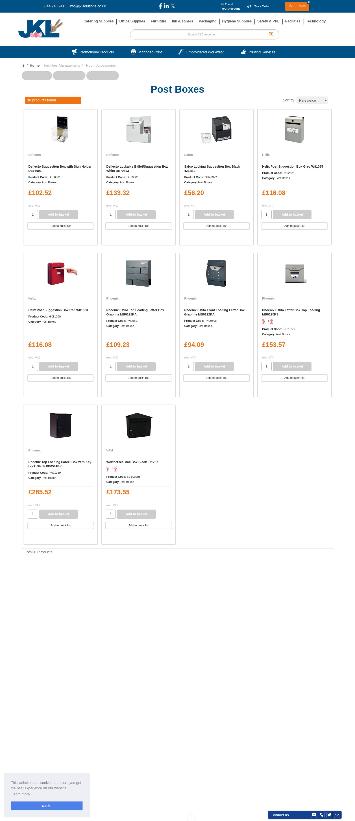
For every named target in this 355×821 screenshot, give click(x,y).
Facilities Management (62, 65)
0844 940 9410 (55, 6)
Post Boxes (49, 182)
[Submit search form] (273, 33)
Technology (316, 21)
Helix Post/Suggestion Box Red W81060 (58, 310)
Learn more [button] (20, 794)
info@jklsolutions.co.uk (88, 6)
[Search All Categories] (204, 34)
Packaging (207, 21)
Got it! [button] (46, 806)
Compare (39, 238)
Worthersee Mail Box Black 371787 (132, 462)
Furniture (158, 21)
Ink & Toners (182, 21)
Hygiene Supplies (237, 21)
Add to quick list (60, 226)
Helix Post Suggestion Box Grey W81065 (292, 166)
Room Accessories (101, 65)
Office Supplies (132, 21)
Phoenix (112, 298)
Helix (266, 155)
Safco (188, 155)
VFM (109, 450)
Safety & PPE (268, 21)
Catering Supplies (98, 21)
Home (31, 65)
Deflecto (34, 155)
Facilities (293, 21)
